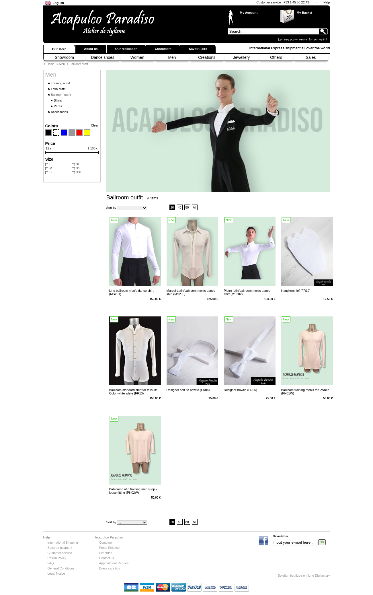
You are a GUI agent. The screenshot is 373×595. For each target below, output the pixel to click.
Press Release (109, 547)
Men (172, 57)
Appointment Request (114, 563)
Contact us (106, 558)
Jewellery (241, 57)
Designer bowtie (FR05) (240, 390)
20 (172, 207)
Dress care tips (109, 568)
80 (187, 207)
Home (50, 64)
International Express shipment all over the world (289, 48)
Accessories (59, 112)
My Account (249, 12)
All (194, 207)
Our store (59, 49)
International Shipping (63, 542)
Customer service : (269, 2)
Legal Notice (56, 573)
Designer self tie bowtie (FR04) (188, 390)
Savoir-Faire (198, 48)
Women (137, 57)
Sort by (111, 207)
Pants (58, 106)
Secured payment (60, 547)
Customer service (60, 553)
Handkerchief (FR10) (295, 290)
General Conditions (61, 568)
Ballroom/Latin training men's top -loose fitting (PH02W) (133, 490)
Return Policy (57, 558)
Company (106, 542)
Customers (163, 48)
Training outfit (60, 83)
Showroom (64, 57)
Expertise (105, 553)
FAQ (51, 563)
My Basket (304, 12)
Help (326, 2)
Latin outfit (58, 89)
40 (179, 207)
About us (91, 48)
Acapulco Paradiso (109, 537)
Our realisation (126, 48)
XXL (79, 172)
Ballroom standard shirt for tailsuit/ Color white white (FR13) (133, 391)
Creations (206, 57)
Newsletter (281, 536)
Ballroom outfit (79, 64)
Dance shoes (102, 57)
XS (78, 168)
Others (276, 57)
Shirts (58, 100)
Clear (94, 125)
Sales (311, 57)
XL (78, 164)
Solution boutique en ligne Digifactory (304, 575)
